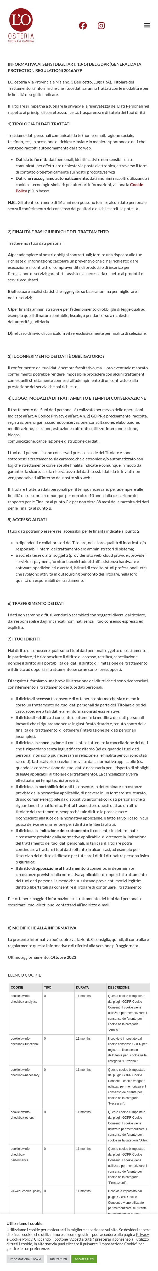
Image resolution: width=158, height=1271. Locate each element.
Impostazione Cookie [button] (25, 1259)
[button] (147, 25)
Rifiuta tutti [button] (58, 1259)
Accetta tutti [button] (84, 1259)
